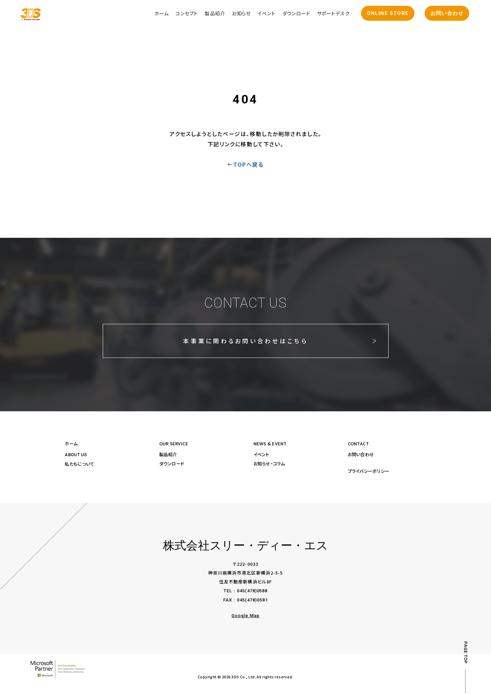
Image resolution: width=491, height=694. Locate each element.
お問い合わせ (444, 14)
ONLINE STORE (385, 14)
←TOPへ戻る (245, 166)
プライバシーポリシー (369, 472)
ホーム (71, 444)
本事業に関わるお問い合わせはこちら (245, 341)
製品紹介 (168, 455)
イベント (261, 455)
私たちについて (79, 465)
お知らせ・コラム (269, 464)
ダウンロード (171, 464)
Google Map (245, 616)
